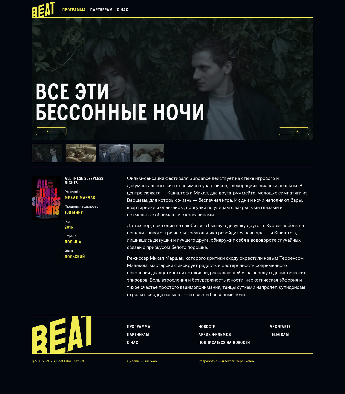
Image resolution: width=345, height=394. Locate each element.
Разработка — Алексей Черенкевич (226, 361)
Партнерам (101, 10)
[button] (82, 153)
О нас (122, 10)
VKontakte (280, 327)
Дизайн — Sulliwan (142, 361)
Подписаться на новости (224, 342)
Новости (207, 327)
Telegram (279, 334)
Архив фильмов (214, 334)
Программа (74, 10)
